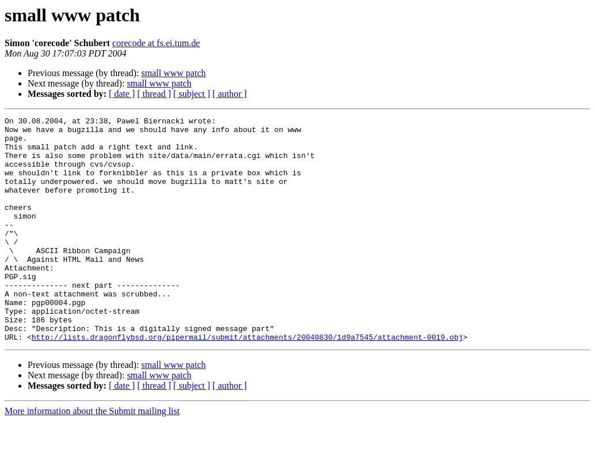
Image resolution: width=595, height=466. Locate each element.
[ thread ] (154, 94)
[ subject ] (191, 94)
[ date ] (122, 94)
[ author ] (230, 94)
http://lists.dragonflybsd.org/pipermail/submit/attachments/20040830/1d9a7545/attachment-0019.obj (247, 382)
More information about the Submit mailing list (92, 456)
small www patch (173, 73)
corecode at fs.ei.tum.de (156, 43)
